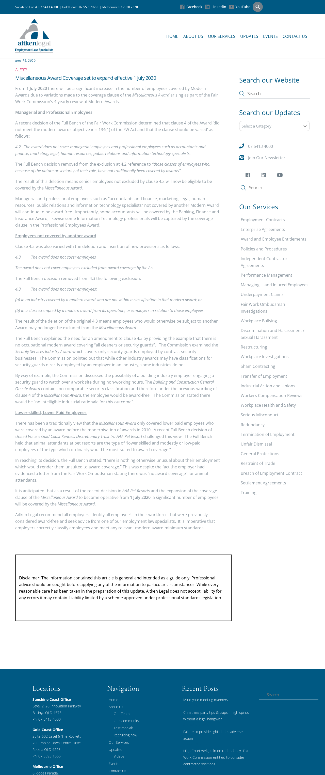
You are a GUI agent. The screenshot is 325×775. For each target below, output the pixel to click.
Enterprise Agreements (263, 229)
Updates (249, 36)
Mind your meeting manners (205, 699)
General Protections (260, 453)
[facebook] (248, 176)
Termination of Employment (268, 434)
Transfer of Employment (264, 376)
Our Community (126, 720)
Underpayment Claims (262, 294)
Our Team (121, 713)
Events (270, 36)
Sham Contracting (258, 366)
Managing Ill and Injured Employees (274, 284)
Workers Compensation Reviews (271, 395)
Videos (119, 756)
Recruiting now (125, 734)
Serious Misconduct (260, 415)
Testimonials (124, 727)
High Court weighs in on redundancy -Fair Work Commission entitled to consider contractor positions (216, 757)
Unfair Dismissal (256, 444)
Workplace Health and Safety (268, 405)
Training (248, 492)
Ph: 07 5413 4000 (46, 719)
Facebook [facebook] (191, 6)
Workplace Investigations (265, 356)
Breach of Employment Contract (271, 473)
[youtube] (280, 176)
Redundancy (253, 424)
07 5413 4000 (49, 7)
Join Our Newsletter (266, 157)
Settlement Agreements (263, 482)
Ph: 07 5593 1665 (46, 755)
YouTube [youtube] (239, 6)
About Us (193, 36)
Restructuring (254, 347)
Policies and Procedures (264, 248)
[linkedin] (264, 176)
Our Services (221, 36)
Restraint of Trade (258, 463)
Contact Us (295, 36)
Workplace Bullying (259, 320)
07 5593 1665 (89, 7)
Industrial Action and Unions (268, 385)
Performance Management (266, 275)
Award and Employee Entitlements (273, 239)
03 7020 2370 (128, 7)
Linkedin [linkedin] (215, 6)
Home (172, 36)
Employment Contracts (263, 219)
